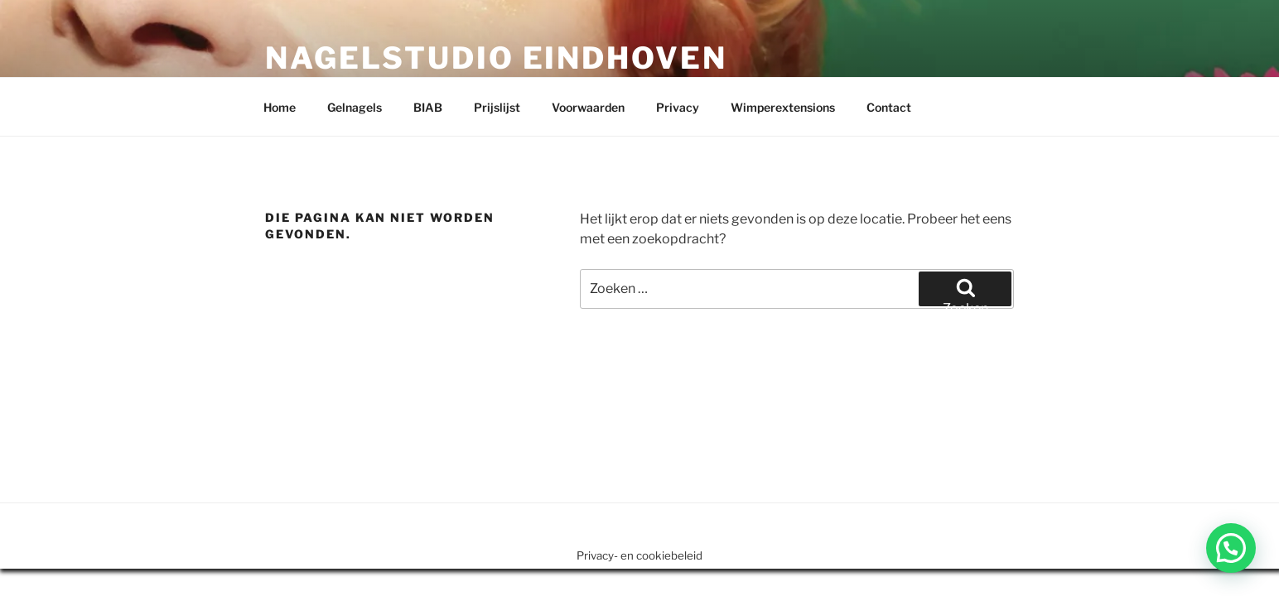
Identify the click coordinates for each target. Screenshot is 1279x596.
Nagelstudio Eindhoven (495, 58)
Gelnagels (354, 107)
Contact (888, 107)
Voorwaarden (588, 107)
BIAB (427, 107)
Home (279, 107)
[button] (1231, 548)
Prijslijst (497, 107)
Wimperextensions (783, 107)
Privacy (677, 107)
